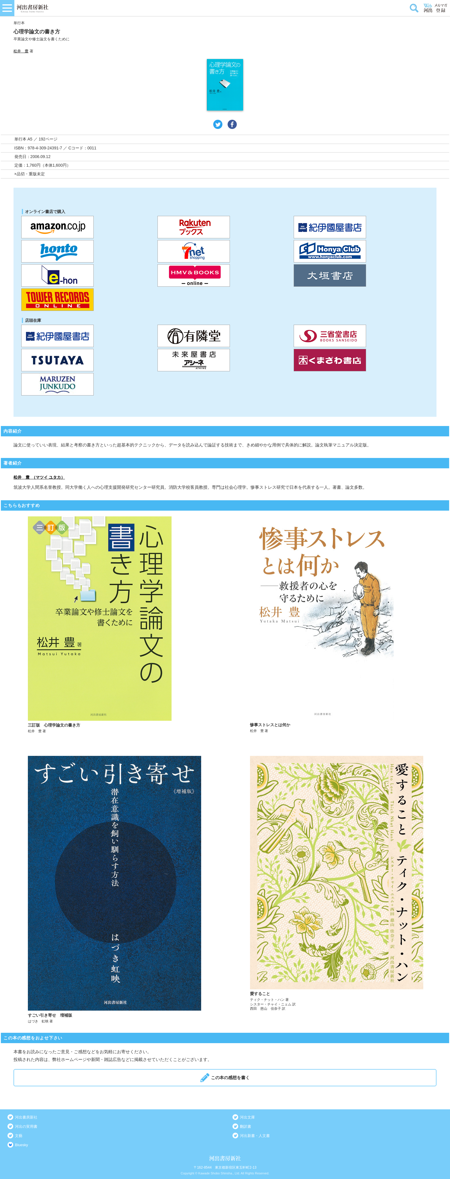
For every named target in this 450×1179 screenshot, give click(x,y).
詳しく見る (115, 625)
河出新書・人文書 (255, 1136)
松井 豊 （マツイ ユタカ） (39, 477)
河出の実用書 (26, 1126)
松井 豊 (21, 51)
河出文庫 (247, 1117)
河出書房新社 (26, 1117)
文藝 (18, 1136)
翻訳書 (245, 1126)
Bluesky (21, 1145)
